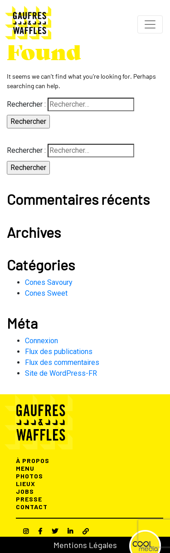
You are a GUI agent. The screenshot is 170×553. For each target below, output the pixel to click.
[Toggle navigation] (150, 24)
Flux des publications (58, 351)
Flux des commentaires (62, 362)
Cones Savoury (49, 282)
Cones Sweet (46, 293)
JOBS (25, 491)
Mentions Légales (85, 544)
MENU (25, 468)
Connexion (41, 340)
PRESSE (29, 499)
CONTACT (32, 506)
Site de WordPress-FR (61, 373)
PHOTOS (29, 476)
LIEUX (25, 483)
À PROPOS (32, 460)
